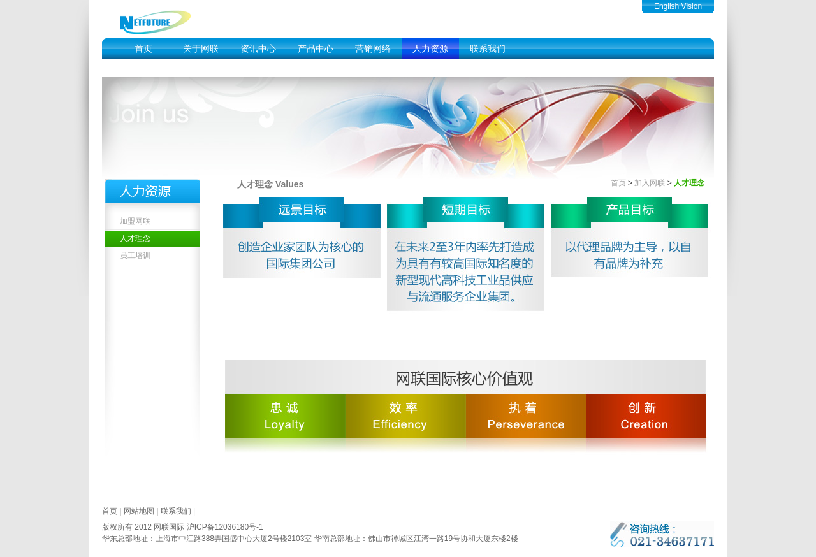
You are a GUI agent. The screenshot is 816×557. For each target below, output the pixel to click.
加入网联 (649, 182)
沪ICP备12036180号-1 (225, 527)
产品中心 (315, 49)
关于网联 (201, 49)
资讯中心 (258, 49)
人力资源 (430, 49)
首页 (143, 49)
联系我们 (488, 49)
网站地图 (139, 511)
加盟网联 (135, 221)
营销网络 (373, 49)
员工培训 (135, 255)
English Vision (678, 6)
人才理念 (135, 238)
